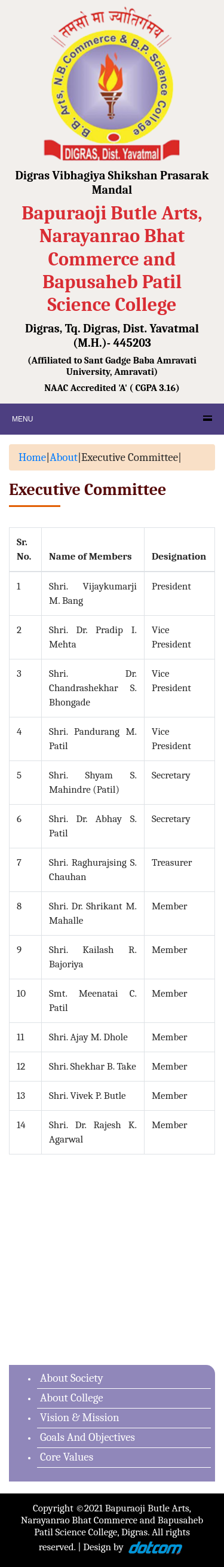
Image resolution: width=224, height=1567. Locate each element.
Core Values (66, 1457)
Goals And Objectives (87, 1437)
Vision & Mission (79, 1417)
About (64, 457)
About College (71, 1397)
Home (32, 457)
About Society (71, 1378)
